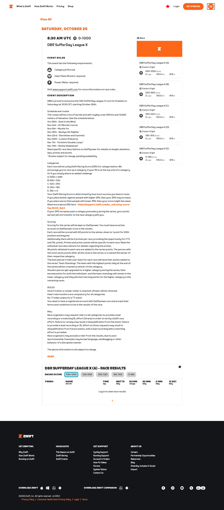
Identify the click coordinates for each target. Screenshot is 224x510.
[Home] (11, 6)
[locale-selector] (167, 6)
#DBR (50, 356)
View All (46, 19)
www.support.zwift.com (65, 89)
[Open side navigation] (211, 6)
